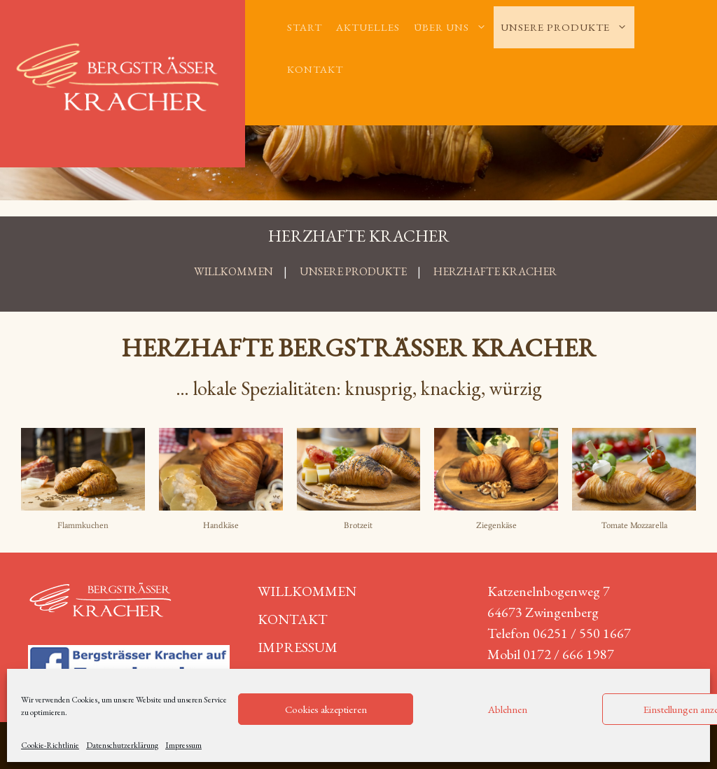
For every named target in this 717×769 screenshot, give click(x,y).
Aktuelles (368, 27)
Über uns (454, 27)
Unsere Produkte (567, 27)
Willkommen (307, 591)
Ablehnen (507, 709)
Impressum (183, 745)
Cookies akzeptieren (326, 709)
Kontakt (315, 69)
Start (304, 27)
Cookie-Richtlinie (50, 745)
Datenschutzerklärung (122, 745)
